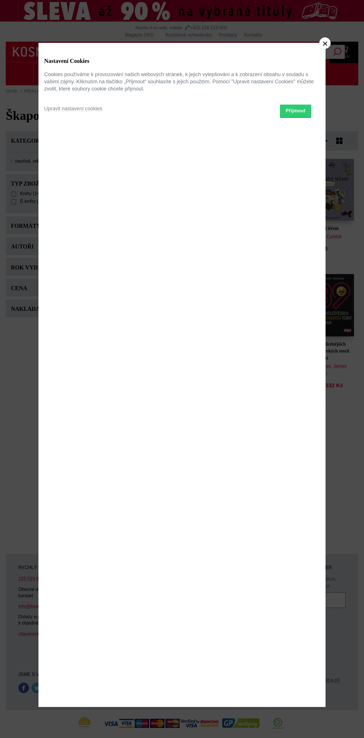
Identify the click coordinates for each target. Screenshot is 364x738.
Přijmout (295, 402)
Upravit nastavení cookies (73, 400)
